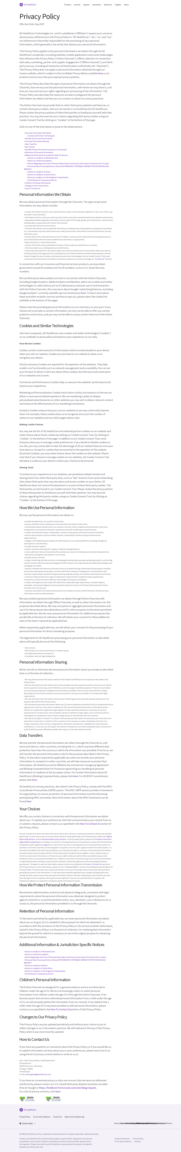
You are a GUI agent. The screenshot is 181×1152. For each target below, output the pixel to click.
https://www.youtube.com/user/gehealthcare (137, 1123)
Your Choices (30, 147)
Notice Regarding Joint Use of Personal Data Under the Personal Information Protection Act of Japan (68, 163)
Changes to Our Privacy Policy (36, 185)
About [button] (126, 4)
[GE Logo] (27, 4)
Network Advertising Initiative (54, 839)
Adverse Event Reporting (74, 1117)
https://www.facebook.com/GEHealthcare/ (115, 1123)
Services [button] (77, 4)
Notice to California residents (40, 161)
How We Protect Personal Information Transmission (46, 149)
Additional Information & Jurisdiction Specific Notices (46, 155)
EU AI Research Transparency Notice (42, 180)
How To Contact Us (32, 188)
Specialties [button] (96, 4)
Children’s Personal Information (38, 183)
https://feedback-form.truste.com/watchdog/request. (68, 1087)
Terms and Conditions (41, 1117)
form (25, 847)
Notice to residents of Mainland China (43, 158)
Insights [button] (118, 4)
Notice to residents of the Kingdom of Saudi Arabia (48, 177)
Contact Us (99, 259)
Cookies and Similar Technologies (41, 136)
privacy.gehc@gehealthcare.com (38, 1074)
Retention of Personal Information (39, 152)
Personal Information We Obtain (38, 133)
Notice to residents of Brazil (39, 172)
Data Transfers (31, 144)
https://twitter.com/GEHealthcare (132, 1123)
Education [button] (108, 4)
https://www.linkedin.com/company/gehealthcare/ (126, 1123)
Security (137, 1141)
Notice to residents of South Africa (42, 174)
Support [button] (86, 4)
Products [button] (67, 4)
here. (58, 1091)
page (46, 845)
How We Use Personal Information (38, 138)
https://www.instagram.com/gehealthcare (121, 1123)
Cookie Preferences (122, 1138)
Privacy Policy (24, 1117)
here (100, 73)
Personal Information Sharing (37, 141)
